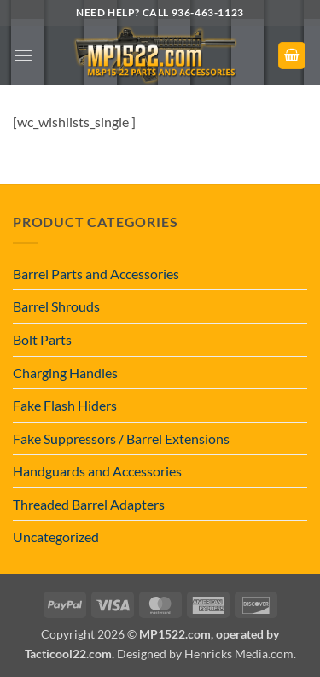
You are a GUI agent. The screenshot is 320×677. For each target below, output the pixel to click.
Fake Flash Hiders (65, 405)
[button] (23, 55)
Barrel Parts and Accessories (96, 274)
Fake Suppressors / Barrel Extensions (121, 438)
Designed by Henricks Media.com (205, 653)
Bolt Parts (42, 339)
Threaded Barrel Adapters (89, 504)
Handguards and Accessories (97, 471)
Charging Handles (65, 373)
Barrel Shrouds (56, 306)
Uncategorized (56, 536)
